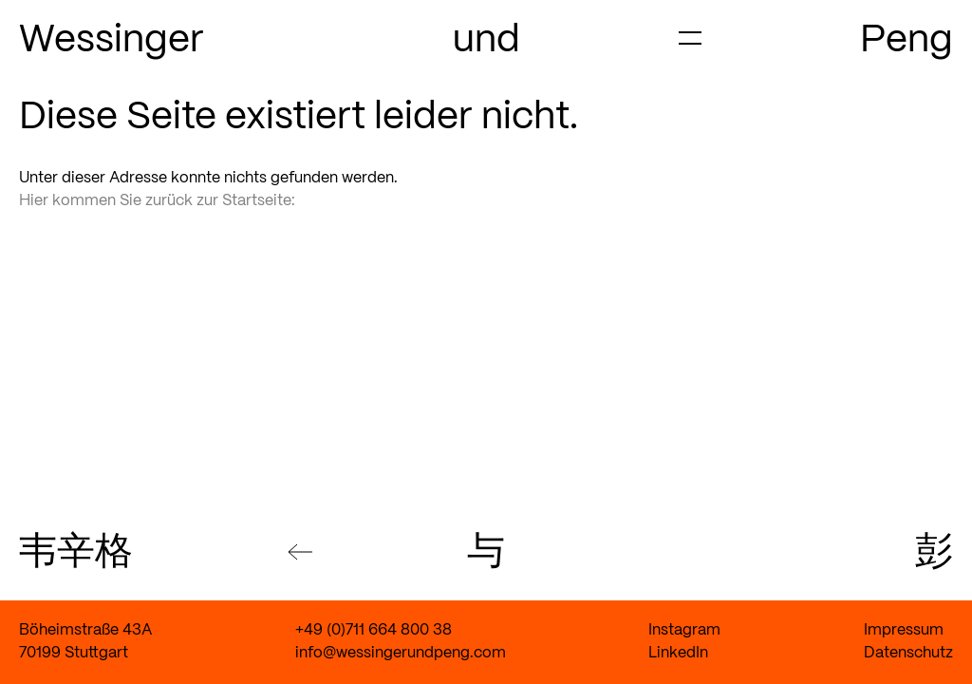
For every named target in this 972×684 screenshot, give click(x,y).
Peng (906, 41)
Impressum (904, 630)
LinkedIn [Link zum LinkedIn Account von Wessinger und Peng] (678, 653)
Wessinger (111, 41)
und (486, 41)
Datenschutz (908, 653)
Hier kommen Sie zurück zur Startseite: (157, 201)
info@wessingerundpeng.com (400, 653)
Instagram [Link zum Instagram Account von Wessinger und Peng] (684, 630)
